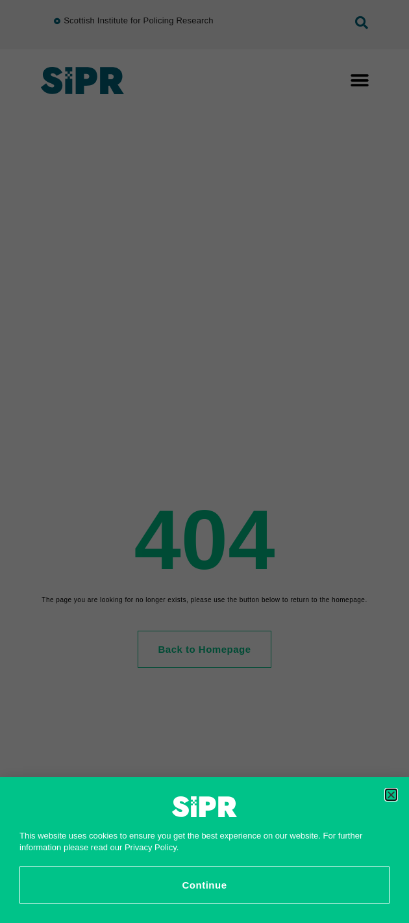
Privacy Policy (151, 847)
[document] (204, 461)
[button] (391, 795)
